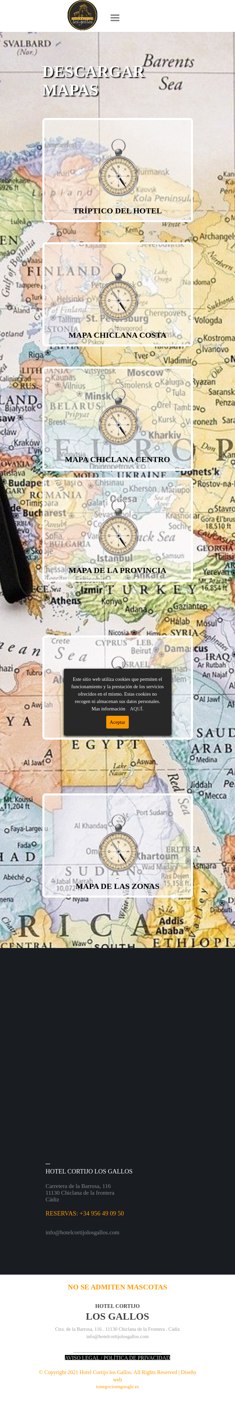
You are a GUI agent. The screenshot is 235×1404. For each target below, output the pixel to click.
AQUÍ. (137, 708)
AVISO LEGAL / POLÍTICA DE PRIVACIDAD (117, 1358)
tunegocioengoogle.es (117, 1386)
